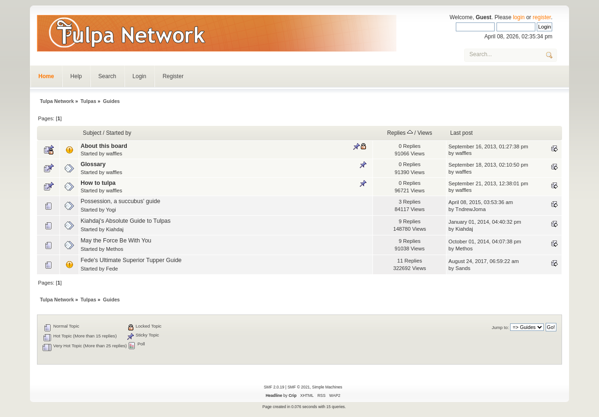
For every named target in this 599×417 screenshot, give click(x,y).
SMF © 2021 (298, 387)
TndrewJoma (470, 209)
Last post (461, 133)
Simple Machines (327, 387)
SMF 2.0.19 (274, 387)
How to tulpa (98, 183)
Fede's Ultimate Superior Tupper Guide (131, 260)
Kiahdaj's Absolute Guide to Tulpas (125, 221)
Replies (400, 133)
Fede (112, 268)
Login (139, 76)
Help (76, 76)
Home (46, 76)
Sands (462, 268)
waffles (114, 153)
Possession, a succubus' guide (120, 201)
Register (172, 76)
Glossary (92, 164)
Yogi (111, 209)
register (542, 17)
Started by (118, 133)
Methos (114, 249)
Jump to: (500, 327)
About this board (103, 146)
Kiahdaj (114, 229)
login (519, 17)
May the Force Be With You (115, 240)
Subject (92, 133)
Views (424, 133)
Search (107, 76)
